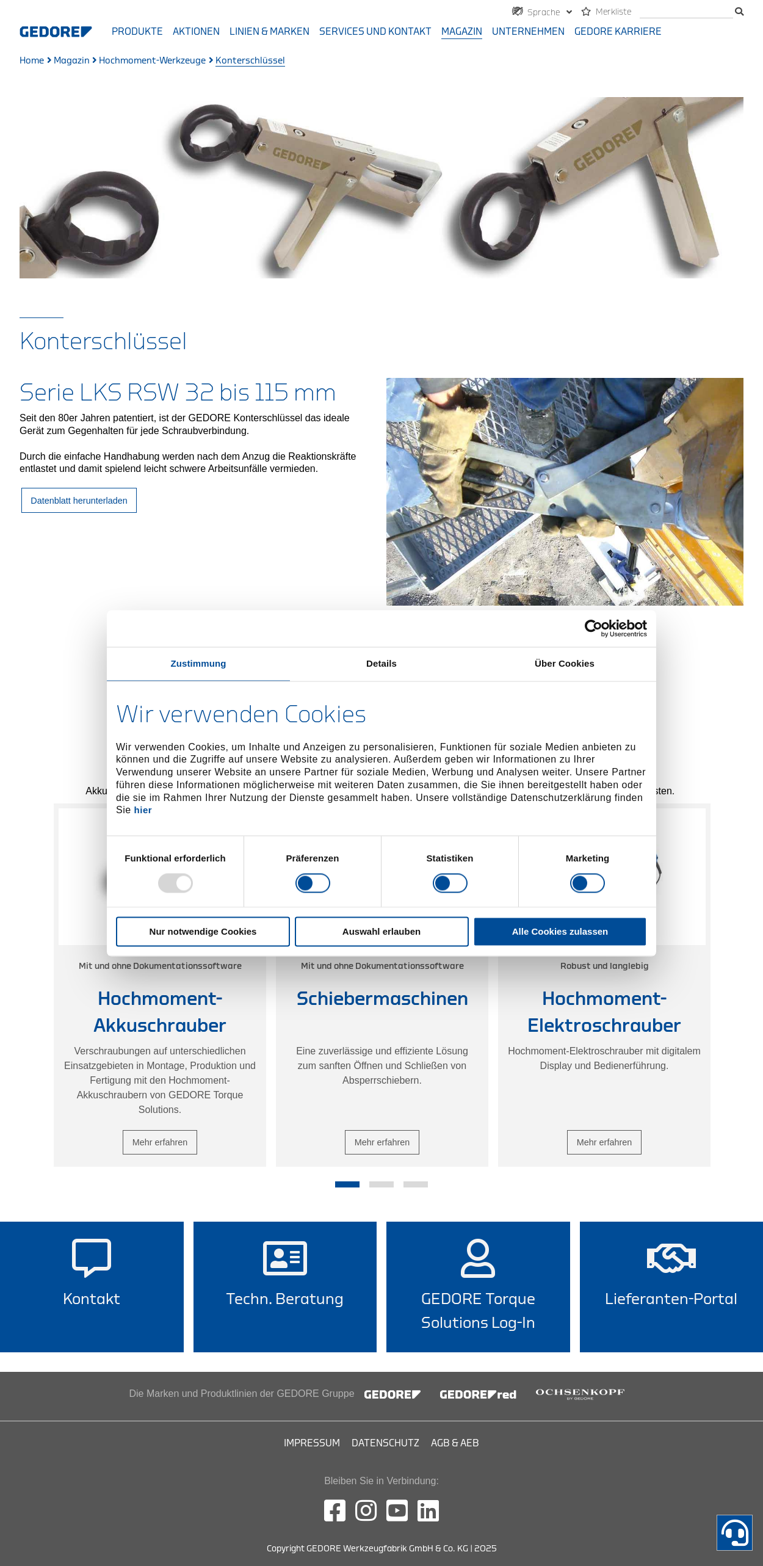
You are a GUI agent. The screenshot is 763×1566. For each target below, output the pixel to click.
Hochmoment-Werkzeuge (152, 60)
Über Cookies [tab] (565, 663)
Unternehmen (528, 32)
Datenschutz (385, 1443)
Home (32, 60)
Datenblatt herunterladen (79, 501)
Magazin (461, 32)
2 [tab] (381, 1184)
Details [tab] (381, 663)
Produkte (137, 32)
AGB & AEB (455, 1443)
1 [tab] (347, 1184)
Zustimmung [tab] (198, 663)
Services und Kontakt (375, 32)
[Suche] (686, 12)
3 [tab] (415, 1184)
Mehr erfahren (159, 1142)
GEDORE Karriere (618, 32)
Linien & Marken (269, 32)
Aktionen (196, 32)
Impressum (312, 1443)
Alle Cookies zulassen (560, 931)
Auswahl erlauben (381, 931)
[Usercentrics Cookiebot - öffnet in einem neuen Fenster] (593, 628)
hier (143, 810)
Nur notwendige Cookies (203, 931)
